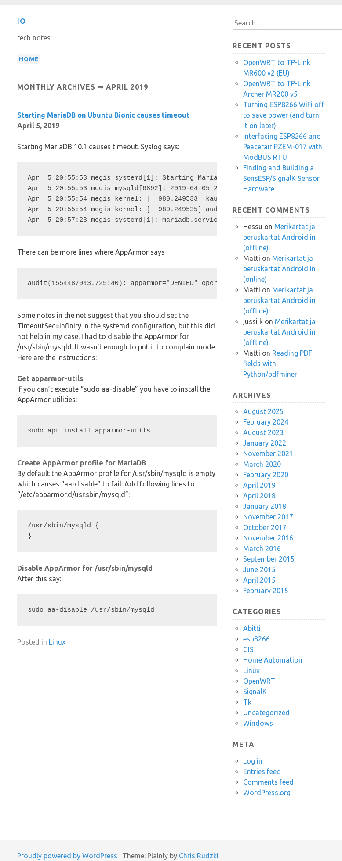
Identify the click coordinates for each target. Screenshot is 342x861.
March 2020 (262, 464)
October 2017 (265, 527)
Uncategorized (266, 713)
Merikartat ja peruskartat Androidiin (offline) (279, 237)
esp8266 (256, 639)
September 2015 (269, 559)
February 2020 (265, 475)
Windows (258, 723)
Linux (57, 642)
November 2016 (268, 538)
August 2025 (263, 411)
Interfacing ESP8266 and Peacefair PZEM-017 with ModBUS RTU (282, 146)
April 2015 (259, 580)
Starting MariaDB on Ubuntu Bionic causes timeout (103, 115)
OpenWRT (259, 681)
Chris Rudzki (198, 856)
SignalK (255, 691)
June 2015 (259, 569)
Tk (247, 702)
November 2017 (268, 517)
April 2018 (259, 496)
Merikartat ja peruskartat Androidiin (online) (279, 268)
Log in (252, 761)
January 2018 (264, 506)
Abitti (252, 628)
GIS (248, 649)
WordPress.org (267, 792)
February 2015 (265, 590)
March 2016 (262, 548)
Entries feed (262, 771)
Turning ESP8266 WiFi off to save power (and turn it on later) (283, 115)
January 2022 (264, 443)
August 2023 (263, 432)
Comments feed (268, 782)
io (21, 21)
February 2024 (265, 422)
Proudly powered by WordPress (67, 856)
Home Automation (272, 660)
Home (29, 58)
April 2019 (259, 485)
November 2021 (268, 454)
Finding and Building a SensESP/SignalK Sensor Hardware (281, 178)
